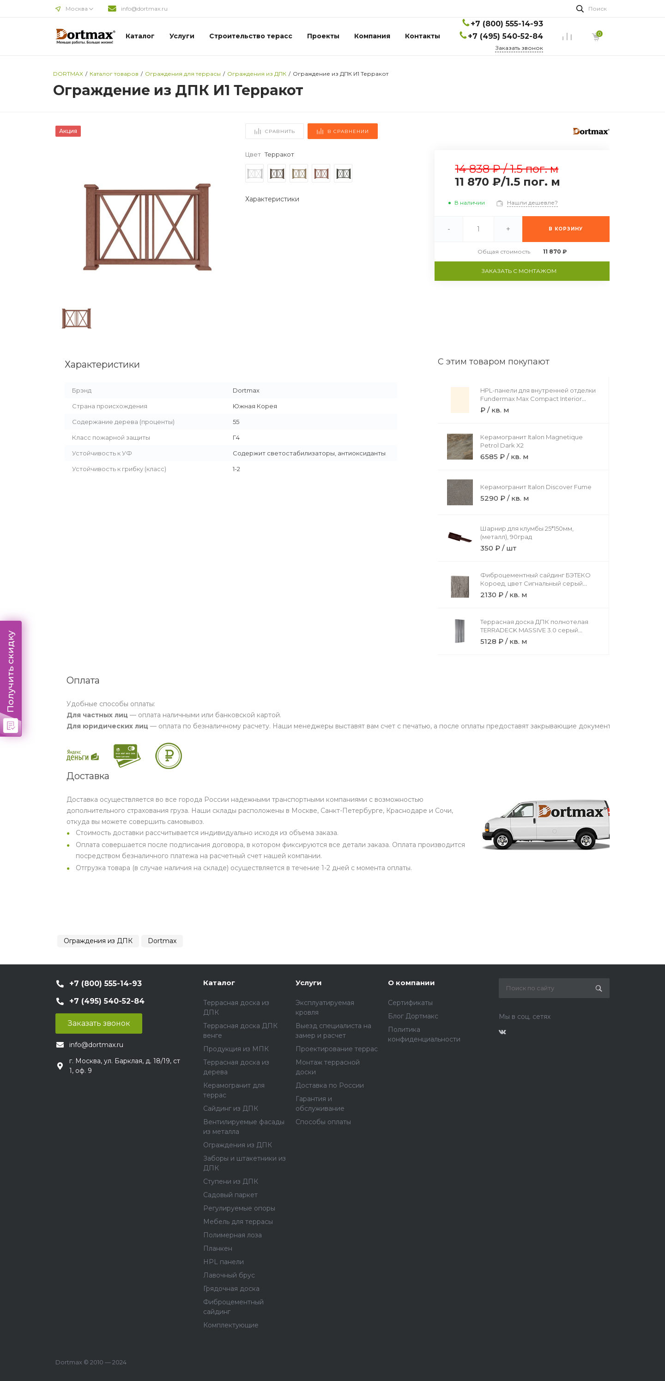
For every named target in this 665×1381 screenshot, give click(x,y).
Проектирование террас (337, 1049)
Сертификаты (410, 1003)
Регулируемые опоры (239, 1208)
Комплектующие (231, 1325)
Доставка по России (330, 1085)
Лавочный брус (229, 1275)
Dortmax (162, 941)
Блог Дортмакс (413, 1016)
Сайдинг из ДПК (230, 1108)
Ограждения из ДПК (98, 941)
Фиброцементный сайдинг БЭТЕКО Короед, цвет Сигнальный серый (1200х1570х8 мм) (535, 583)
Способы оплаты (323, 1122)
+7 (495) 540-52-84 (505, 36)
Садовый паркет (230, 1195)
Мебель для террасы (238, 1221)
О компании (411, 982)
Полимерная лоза (232, 1235)
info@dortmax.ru (144, 8)
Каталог (140, 36)
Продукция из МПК (236, 1049)
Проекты (323, 36)
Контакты (422, 36)
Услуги (181, 36)
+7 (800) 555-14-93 (507, 23)
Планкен (217, 1248)
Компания (372, 36)
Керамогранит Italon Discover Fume (536, 487)
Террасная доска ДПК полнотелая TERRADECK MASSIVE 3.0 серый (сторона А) (534, 630)
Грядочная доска (231, 1288)
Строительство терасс (250, 36)
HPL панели (223, 1262)
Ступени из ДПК (230, 1181)
